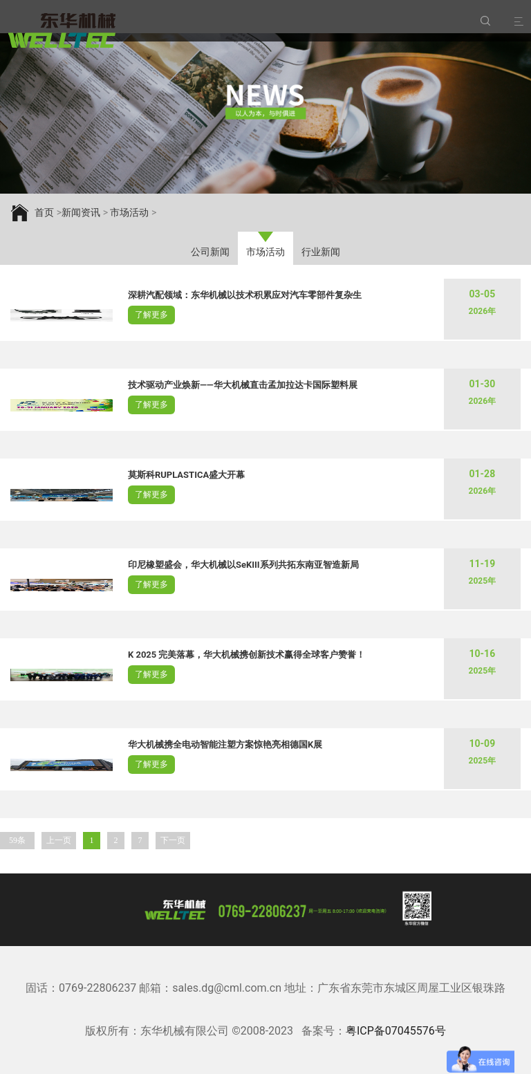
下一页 (172, 840)
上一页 (58, 840)
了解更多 (151, 315)
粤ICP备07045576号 (396, 1030)
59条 (17, 840)
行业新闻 (320, 251)
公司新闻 (210, 251)
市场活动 (265, 251)
